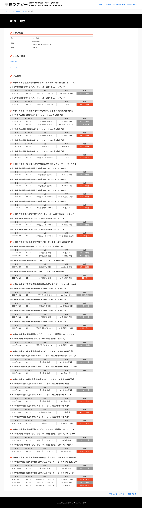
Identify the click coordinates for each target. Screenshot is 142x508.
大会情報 (107, 4)
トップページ (10, 11)
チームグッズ (132, 4)
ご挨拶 (99, 4)
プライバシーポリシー (117, 494)
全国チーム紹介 (119, 4)
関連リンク (132, 494)
